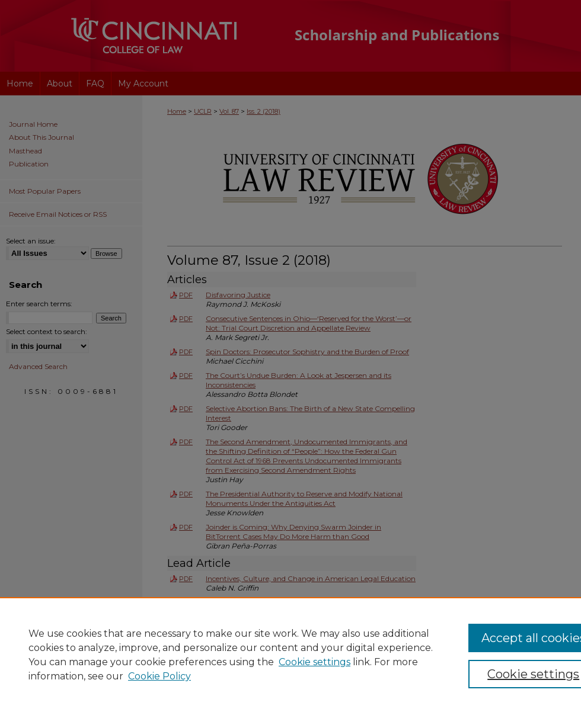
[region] (290, 654)
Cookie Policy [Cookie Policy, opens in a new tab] (159, 676)
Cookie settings (314, 662)
